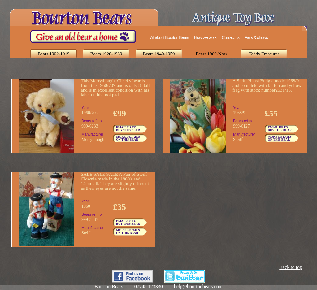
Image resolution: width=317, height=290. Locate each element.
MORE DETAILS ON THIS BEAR (128, 138)
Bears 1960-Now (211, 53)
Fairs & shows (256, 37)
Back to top (290, 267)
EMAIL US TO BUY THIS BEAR (128, 129)
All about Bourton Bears (169, 37)
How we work (205, 37)
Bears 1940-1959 (159, 53)
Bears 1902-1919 (54, 53)
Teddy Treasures (264, 53)
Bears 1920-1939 (106, 53)
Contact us (230, 37)
